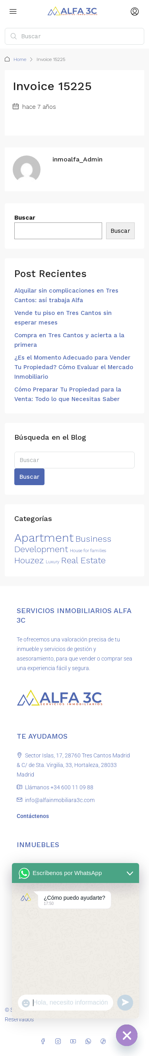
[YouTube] (74, 1041)
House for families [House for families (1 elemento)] (88, 550)
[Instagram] (59, 1041)
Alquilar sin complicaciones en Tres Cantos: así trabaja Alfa (66, 295)
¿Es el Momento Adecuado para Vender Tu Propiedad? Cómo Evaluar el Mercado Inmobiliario (73, 367)
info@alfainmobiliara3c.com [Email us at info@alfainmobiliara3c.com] (60, 800)
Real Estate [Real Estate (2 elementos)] (83, 560)
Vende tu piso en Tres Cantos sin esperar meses (63, 317)
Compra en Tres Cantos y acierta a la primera (69, 340)
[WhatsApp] (89, 1041)
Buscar (24, 217)
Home (20, 59)
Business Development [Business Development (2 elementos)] (62, 544)
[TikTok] (105, 1041)
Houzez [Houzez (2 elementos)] (29, 560)
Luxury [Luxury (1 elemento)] (52, 561)
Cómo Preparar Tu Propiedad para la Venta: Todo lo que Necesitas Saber (67, 394)
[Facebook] (44, 1041)
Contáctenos (33, 816)
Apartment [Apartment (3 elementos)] (44, 538)
